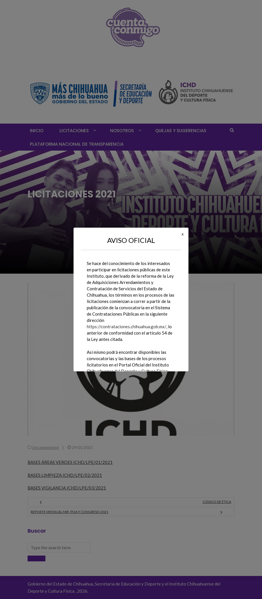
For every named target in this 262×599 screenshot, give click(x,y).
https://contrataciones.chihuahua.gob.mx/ (126, 326)
